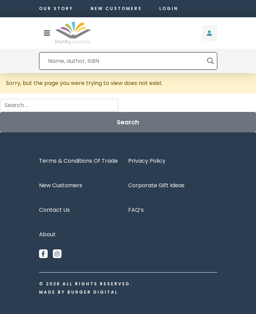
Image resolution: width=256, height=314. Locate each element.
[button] (47, 33)
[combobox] (123, 61)
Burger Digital (92, 292)
